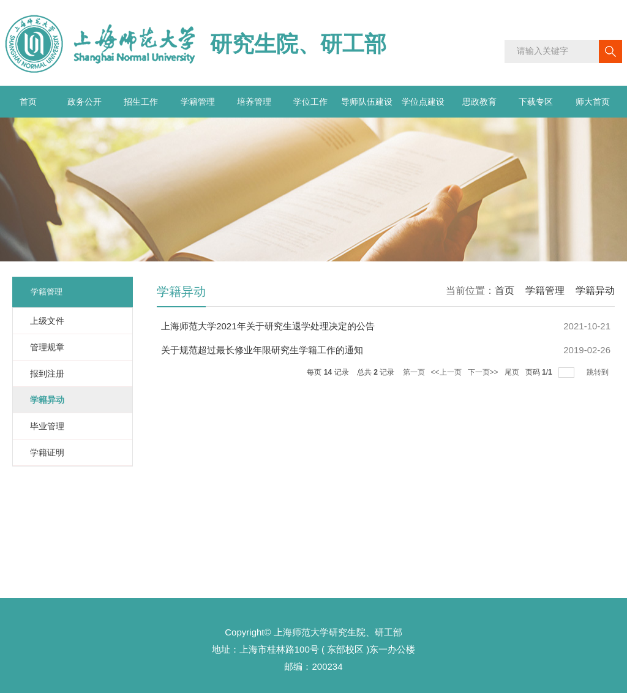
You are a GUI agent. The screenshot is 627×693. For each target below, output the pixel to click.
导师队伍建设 (366, 102)
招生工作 (141, 102)
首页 (28, 102)
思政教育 (479, 102)
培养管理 (254, 102)
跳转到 (598, 372)
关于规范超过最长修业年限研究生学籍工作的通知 (262, 350)
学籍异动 (595, 290)
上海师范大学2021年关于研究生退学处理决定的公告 (267, 326)
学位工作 (310, 102)
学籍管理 (198, 102)
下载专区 (536, 102)
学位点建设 (423, 102)
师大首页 (593, 102)
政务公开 (84, 102)
